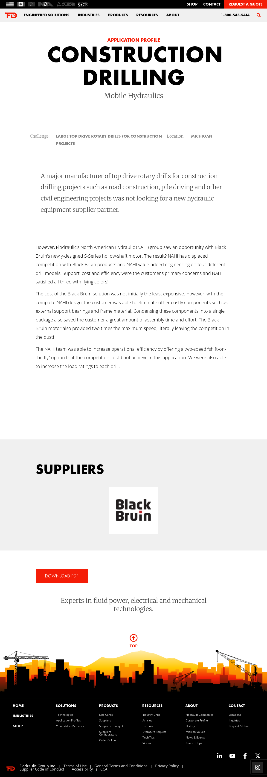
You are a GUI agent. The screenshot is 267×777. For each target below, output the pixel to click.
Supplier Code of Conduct (42, 769)
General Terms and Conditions (121, 766)
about (172, 15)
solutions (66, 705)
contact (212, 4)
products (108, 705)
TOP (134, 645)
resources (152, 705)
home (18, 705)
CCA (103, 769)
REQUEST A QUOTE (245, 4)
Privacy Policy (167, 766)
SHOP (18, 726)
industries (89, 15)
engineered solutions (47, 15)
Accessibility (82, 769)
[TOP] (134, 638)
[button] (258, 15)
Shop (192, 4)
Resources (147, 15)
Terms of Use (75, 766)
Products (118, 15)
